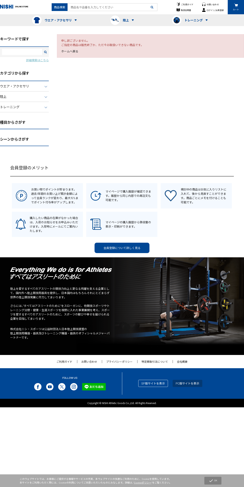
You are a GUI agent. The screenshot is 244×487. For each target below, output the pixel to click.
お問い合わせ (213, 4)
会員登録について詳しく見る (122, 248)
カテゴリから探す (14, 73)
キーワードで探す (14, 39)
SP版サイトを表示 (153, 383)
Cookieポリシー (142, 482)
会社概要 (182, 361)
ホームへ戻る (69, 51)
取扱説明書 (186, 10)
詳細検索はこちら (37, 60)
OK (213, 480)
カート (236, 9)
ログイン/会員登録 (215, 10)
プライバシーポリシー (119, 361)
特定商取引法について (155, 361)
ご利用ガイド (187, 4)
